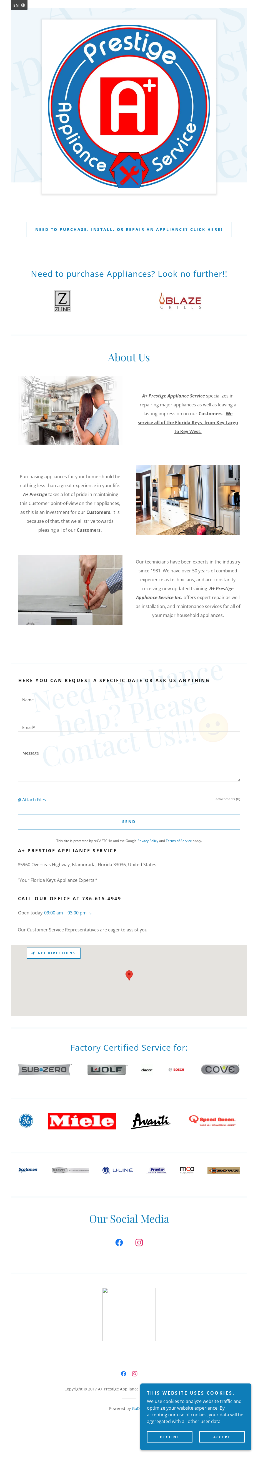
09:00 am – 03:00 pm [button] (65, 913)
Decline (169, 1437)
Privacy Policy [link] (147, 840)
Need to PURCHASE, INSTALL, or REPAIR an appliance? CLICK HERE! (129, 229)
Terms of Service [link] (179, 840)
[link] (119, 1243)
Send (129, 821)
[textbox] (129, 697)
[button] (20, 800)
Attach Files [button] (34, 800)
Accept (221, 1437)
